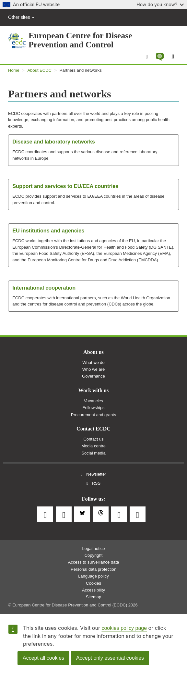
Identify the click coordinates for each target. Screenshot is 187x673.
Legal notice (93, 548)
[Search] (173, 57)
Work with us (93, 390)
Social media (93, 453)
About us (93, 352)
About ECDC (40, 70)
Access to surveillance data (93, 562)
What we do (93, 362)
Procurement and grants (93, 414)
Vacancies (93, 400)
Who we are (93, 369)
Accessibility (93, 590)
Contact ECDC (93, 429)
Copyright (94, 555)
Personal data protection (93, 569)
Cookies (93, 583)
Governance (93, 376)
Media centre (93, 445)
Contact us (93, 439)
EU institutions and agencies (48, 230)
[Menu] (146, 57)
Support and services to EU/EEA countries (65, 186)
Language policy (93, 576)
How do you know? (160, 4)
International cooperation (44, 288)
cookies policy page (124, 628)
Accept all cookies (43, 658)
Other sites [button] (21, 17)
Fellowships (94, 407)
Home (13, 70)
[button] (159, 56)
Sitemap (93, 596)
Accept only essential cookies (110, 658)
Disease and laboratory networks (53, 141)
